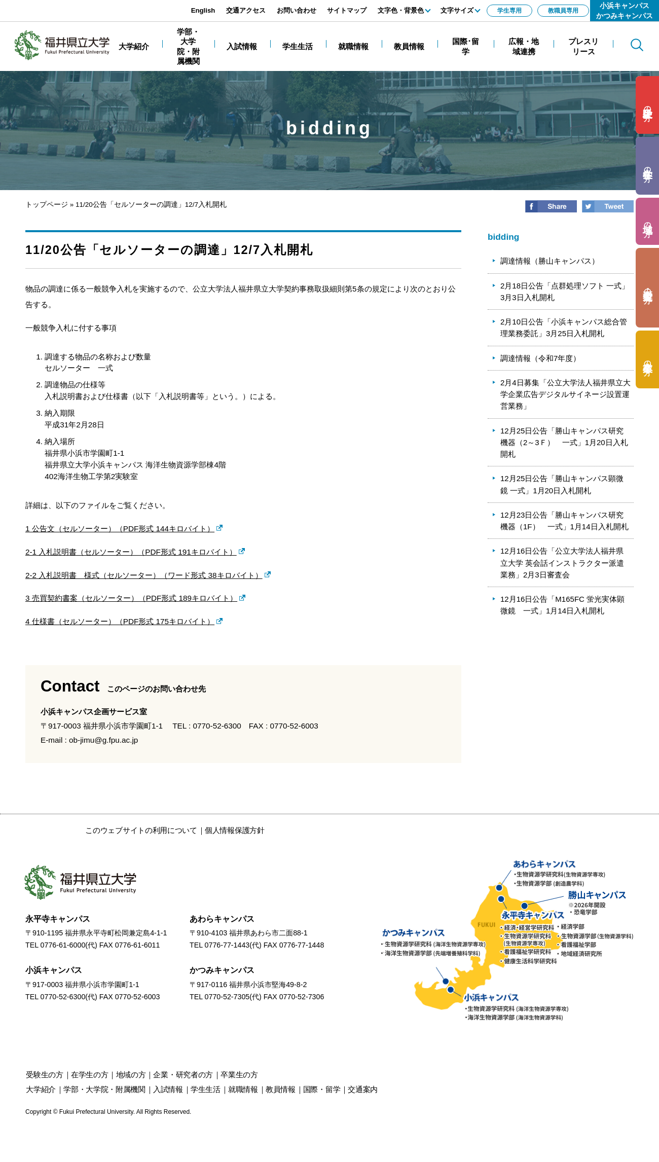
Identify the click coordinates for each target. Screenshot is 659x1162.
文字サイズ (457, 10)
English (203, 10)
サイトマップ (347, 10)
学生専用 (509, 10)
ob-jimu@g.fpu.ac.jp (103, 740)
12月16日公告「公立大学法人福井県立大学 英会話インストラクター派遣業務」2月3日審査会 (562, 563)
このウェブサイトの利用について (141, 830)
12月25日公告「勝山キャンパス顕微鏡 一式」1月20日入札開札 (562, 484)
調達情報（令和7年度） (540, 358)
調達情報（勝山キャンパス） (549, 261)
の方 (647, 105)
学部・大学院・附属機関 (104, 1089)
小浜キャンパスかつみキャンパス (624, 11)
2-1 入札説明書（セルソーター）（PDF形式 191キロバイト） (131, 552)
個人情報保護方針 (235, 830)
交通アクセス (246, 10)
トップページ (46, 204)
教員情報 (281, 1089)
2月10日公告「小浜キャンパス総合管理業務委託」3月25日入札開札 (563, 327)
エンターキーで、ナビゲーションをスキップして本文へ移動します (114, 5)
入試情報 (168, 1089)
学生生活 (206, 1089)
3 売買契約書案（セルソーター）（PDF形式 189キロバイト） (131, 598)
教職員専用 (563, 10)
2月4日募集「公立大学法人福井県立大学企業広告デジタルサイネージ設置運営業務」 (565, 394)
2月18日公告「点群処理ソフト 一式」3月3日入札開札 (564, 291)
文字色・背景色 (401, 10)
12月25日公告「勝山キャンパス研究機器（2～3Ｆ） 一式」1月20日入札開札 (564, 442)
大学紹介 (41, 1089)
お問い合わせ (296, 10)
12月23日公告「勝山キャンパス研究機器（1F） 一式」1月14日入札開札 (564, 521)
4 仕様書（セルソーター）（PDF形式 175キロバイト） (119, 621)
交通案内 (363, 1089)
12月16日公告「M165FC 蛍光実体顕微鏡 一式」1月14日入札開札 (562, 605)
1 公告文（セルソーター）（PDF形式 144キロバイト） (119, 528)
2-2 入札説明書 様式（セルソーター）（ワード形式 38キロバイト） (144, 575)
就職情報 (243, 1089)
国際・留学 (322, 1089)
